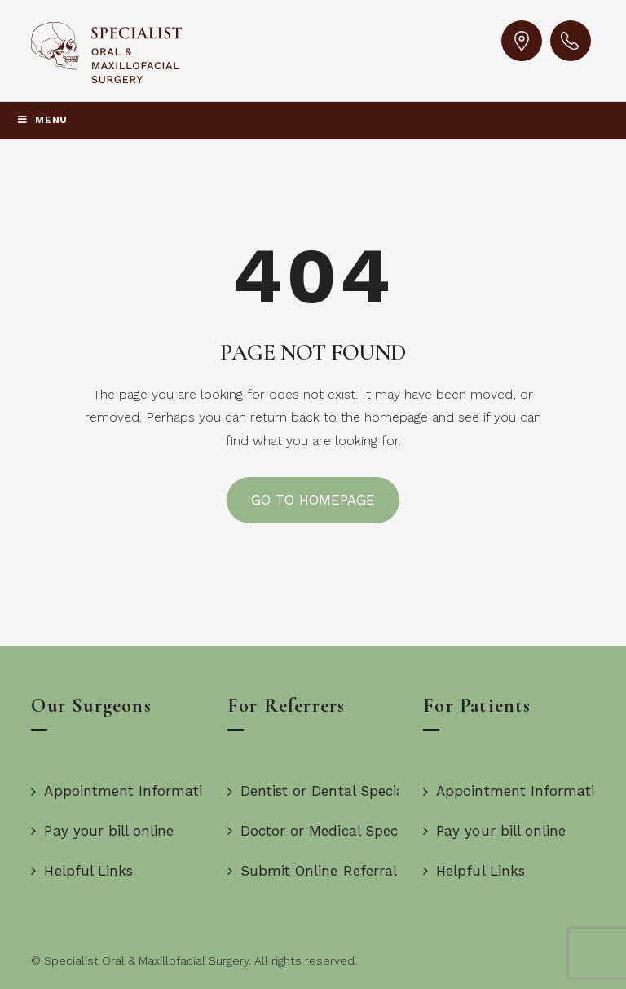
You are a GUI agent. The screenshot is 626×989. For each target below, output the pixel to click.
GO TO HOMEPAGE (313, 500)
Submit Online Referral (312, 871)
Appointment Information (125, 791)
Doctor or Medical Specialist (328, 831)
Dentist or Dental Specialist (325, 791)
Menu (42, 120)
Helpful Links (82, 871)
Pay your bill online (102, 831)
